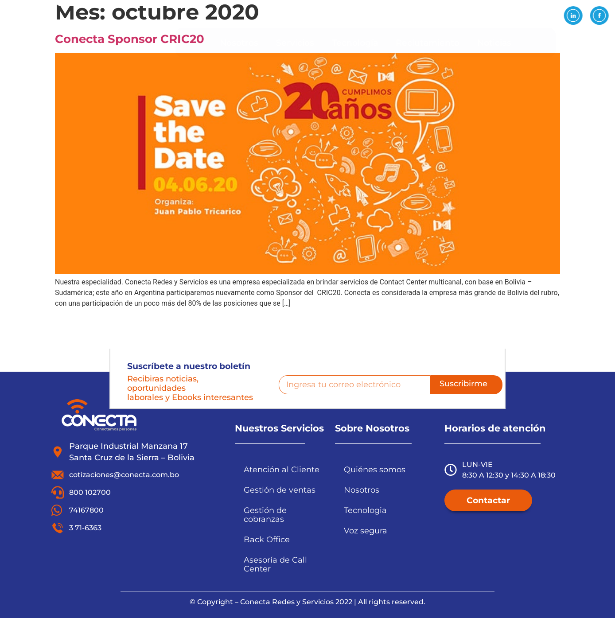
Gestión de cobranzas (265, 514)
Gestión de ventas (279, 489)
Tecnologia (365, 510)
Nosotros (239, 42)
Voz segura (365, 530)
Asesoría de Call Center (275, 564)
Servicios (295, 42)
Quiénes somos (374, 469)
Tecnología (355, 42)
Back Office (267, 539)
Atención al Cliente (281, 469)
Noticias (494, 42)
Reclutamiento (427, 42)
